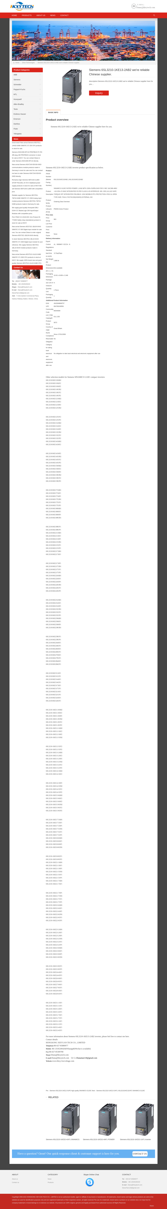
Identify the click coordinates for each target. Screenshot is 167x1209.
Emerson (17, 119)
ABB (15, 75)
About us (41, 15)
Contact (64, 15)
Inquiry (99, 93)
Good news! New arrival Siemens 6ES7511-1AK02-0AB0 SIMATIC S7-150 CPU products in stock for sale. (27, 145)
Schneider (17, 85)
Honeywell (18, 99)
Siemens (17, 80)
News (52, 15)
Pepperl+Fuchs (19, 89)
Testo (16, 109)
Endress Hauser (20, 114)
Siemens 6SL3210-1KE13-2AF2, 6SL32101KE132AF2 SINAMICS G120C (120, 1091)
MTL (15, 94)
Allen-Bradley (19, 104)
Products (27, 15)
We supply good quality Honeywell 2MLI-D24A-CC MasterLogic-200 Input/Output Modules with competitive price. (25, 210)
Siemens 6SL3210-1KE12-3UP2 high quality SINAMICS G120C (71, 1091)
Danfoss (17, 124)
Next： (94, 1091)
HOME (14, 15)
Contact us (15, 1182)
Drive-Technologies (28, 63)
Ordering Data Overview (62, 202)
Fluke (16, 129)
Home (17, 63)
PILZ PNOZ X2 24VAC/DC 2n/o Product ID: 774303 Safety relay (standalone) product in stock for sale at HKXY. (26, 220)
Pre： (48, 1091)
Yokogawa (17, 134)
